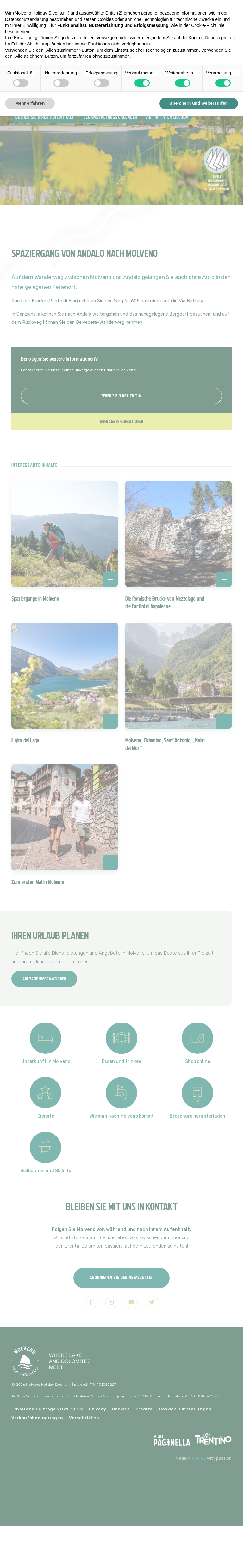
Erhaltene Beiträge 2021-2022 (47, 1409)
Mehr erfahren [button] (30, 103)
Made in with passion (204, 1458)
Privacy (97, 1409)
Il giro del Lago (25, 740)
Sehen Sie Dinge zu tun (121, 395)
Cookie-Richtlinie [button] (207, 25)
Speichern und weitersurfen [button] (199, 103)
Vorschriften (84, 1417)
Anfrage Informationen (121, 421)
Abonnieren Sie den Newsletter (122, 1277)
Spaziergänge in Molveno (35, 599)
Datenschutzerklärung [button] (26, 19)
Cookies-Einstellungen (185, 1409)
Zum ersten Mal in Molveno (37, 882)
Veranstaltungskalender (110, 118)
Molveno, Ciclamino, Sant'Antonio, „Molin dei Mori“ (165, 744)
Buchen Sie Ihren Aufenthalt (44, 118)
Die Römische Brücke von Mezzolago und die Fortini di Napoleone (164, 602)
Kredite (144, 1409)
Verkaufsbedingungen (37, 1417)
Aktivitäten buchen (167, 118)
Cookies (121, 1409)
